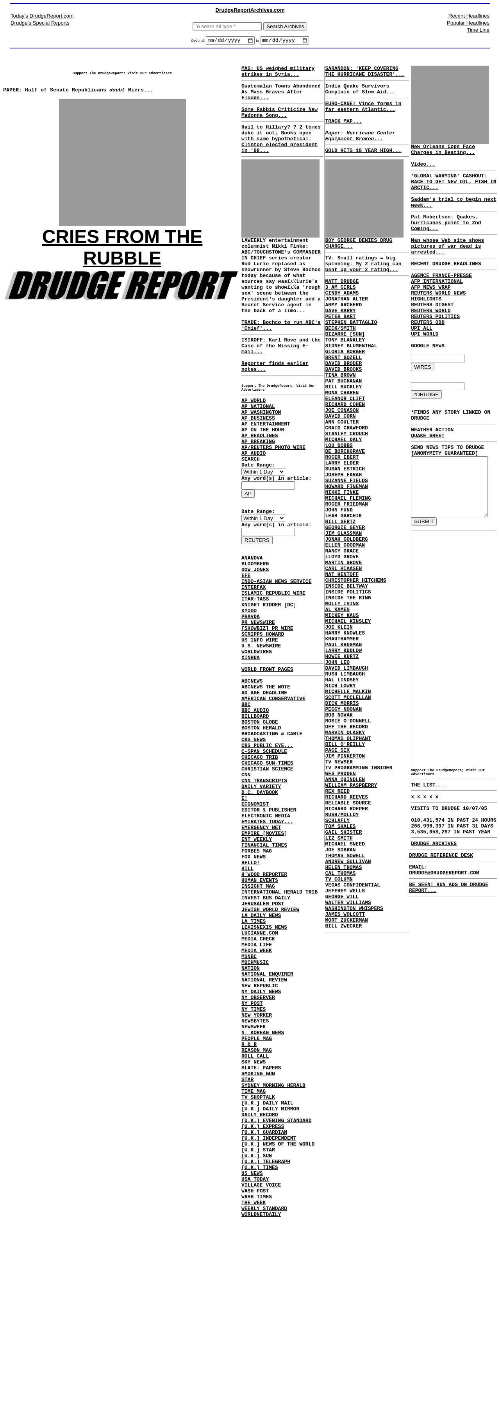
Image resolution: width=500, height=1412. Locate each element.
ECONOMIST (255, 916)
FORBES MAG (256, 972)
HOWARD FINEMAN (344, 549)
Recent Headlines (468, 16)
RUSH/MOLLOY (340, 943)
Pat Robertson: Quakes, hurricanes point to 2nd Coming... (442, 236)
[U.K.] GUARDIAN (264, 1310)
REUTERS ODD (424, 345)
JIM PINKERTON (343, 872)
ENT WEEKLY (256, 958)
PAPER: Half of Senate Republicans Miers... (78, 96)
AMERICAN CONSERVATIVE (273, 789)
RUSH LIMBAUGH (343, 774)
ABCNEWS (252, 768)
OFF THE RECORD (344, 837)
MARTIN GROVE (341, 640)
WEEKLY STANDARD (264, 1401)
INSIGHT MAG (258, 1014)
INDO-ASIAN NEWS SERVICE (276, 651)
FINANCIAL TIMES (264, 965)
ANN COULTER (340, 471)
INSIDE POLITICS (346, 675)
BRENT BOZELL (341, 394)
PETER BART (338, 345)
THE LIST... (424, 838)
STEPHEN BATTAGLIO (349, 352)
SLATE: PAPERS (261, 1232)
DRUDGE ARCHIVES (428, 905)
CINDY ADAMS (340, 317)
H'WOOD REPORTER (264, 1000)
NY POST (252, 1155)
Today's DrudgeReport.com (42, 16)
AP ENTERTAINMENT (265, 473)
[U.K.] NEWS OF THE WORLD (277, 1324)
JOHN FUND (337, 577)
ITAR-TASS (255, 672)
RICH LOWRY (338, 788)
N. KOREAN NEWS (262, 1190)
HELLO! (250, 986)
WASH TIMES (256, 1387)
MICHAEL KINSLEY (346, 711)
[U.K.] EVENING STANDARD (276, 1295)
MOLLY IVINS (340, 689)
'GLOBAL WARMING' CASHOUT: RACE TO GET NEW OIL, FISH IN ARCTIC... (449, 189)
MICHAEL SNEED (343, 978)
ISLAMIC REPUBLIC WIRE (273, 665)
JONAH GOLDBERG (344, 612)
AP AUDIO (253, 509)
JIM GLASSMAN (341, 605)
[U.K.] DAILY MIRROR (270, 1281)
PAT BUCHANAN (341, 422)
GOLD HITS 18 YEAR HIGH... (361, 165)
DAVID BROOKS (341, 408)
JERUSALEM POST (262, 1035)
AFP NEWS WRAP (426, 310)
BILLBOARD (255, 810)
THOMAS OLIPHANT (346, 851)
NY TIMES (253, 1162)
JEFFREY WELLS (343, 1034)
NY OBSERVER (258, 1148)
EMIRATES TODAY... (267, 937)
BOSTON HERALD (261, 824)
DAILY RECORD (259, 1288)
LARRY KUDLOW (341, 746)
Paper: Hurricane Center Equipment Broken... (358, 149)
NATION (250, 1113)
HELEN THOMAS (341, 1006)
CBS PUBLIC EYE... (267, 845)
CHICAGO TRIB (259, 859)
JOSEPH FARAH (341, 535)
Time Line (478, 30)
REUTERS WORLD (426, 331)
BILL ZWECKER (341, 1076)
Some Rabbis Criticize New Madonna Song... (279, 121)
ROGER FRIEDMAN (344, 570)
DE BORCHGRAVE (343, 507)
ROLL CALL (255, 1218)
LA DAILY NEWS (261, 1049)
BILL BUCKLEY (341, 429)
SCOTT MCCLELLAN (346, 802)
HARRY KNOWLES (343, 725)
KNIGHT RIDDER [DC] (268, 679)
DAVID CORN (338, 464)
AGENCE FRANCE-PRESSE (437, 296)
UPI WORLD (420, 359)
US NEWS (252, 1359)
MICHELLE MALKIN (346, 795)
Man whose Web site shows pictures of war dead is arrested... (443, 263)
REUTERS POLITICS (431, 338)
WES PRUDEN (338, 893)
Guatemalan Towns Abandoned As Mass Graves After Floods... (281, 97)
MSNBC (249, 1099)
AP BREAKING (258, 495)
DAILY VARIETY (261, 895)
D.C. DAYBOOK (259, 902)
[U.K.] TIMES (259, 1352)
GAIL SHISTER (341, 964)
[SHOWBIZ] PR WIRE (267, 707)
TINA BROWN (338, 415)
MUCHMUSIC (255, 1106)
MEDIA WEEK (256, 1092)
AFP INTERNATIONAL (433, 303)
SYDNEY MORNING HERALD (273, 1253)
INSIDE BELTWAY (344, 668)
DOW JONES (255, 637)
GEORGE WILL (340, 1041)
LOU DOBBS (337, 500)
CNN (245, 881)
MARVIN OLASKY (343, 844)
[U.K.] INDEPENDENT (268, 1317)
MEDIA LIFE (256, 1084)
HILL (247, 993)
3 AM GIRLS (338, 310)
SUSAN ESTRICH (343, 528)
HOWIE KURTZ (340, 753)
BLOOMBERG (255, 630)
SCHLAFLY (335, 950)
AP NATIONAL (258, 452)
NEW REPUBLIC (259, 1134)
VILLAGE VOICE (261, 1373)
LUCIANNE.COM (259, 1070)
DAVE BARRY (338, 338)
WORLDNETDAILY (261, 1408)
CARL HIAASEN (341, 647)
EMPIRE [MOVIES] (264, 951)
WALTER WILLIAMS (346, 1048)
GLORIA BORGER (343, 387)
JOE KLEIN (337, 718)
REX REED (335, 915)
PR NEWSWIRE (258, 700)
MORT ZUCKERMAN (344, 1069)
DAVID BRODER (341, 401)
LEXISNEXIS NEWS (264, 1063)
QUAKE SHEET (424, 471)
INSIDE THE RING (346, 682)
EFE (245, 644)
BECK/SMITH (338, 359)
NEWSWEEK (253, 1183)
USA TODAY (255, 1366)
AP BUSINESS (258, 466)
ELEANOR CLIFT (343, 443)
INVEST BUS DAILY (265, 1028)
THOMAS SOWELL (343, 992)
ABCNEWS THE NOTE (265, 775)
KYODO (249, 686)
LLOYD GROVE (340, 633)
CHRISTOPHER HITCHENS (353, 661)
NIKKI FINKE (340, 556)
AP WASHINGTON (261, 459)
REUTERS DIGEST (428, 324)
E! (244, 909)
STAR (247, 1246)
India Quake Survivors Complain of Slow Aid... (358, 94)
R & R (249, 1204)
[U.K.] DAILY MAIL (267, 1274)
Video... (419, 169)
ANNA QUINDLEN (343, 900)
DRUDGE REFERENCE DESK (437, 918)
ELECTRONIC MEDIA (265, 930)
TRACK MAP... (341, 131)
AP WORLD (253, 445)
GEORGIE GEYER (343, 598)
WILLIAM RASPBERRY (349, 908)
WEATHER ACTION (428, 464)
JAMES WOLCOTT (343, 1062)
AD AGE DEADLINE (264, 782)
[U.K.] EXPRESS (262, 1303)
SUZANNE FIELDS (344, 542)
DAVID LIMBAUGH (344, 767)
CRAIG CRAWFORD (344, 479)
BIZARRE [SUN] (343, 366)
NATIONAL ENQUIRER (267, 1120)
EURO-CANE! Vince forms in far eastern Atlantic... (361, 114)
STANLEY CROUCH (344, 486)
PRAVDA (250, 693)
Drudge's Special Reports (40, 23)
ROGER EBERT (340, 514)
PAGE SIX (335, 865)
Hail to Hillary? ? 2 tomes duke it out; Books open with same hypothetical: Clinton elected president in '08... (281, 151)
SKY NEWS (253, 1225)
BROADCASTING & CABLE (271, 831)
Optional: (198, 42)
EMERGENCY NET (261, 944)
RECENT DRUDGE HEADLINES (442, 283)
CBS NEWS (253, 838)
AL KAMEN (335, 697)
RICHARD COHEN (343, 450)
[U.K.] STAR (258, 1331)
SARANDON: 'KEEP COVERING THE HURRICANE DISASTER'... (363, 74)
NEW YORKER (256, 1169)
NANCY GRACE (340, 626)
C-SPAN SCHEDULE (264, 852)
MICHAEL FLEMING (346, 563)
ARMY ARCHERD (341, 331)
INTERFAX (253, 658)
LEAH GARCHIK (341, 584)
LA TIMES (253, 1056)
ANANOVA (252, 623)
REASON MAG (256, 1211)
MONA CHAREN (340, 436)
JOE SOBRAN (338, 985)
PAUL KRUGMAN (341, 739)
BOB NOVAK (337, 823)
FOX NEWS (253, 979)
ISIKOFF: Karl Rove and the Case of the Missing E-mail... (281, 381)
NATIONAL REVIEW (264, 1127)
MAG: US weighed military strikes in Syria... (277, 74)
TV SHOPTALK (258, 1267)
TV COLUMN (337, 1020)
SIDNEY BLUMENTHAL (349, 380)
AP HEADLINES (259, 488)
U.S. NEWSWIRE (261, 728)
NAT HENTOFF (340, 654)
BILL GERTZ (338, 591)
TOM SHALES (338, 957)
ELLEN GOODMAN (343, 619)
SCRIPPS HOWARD (262, 714)
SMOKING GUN (258, 1239)
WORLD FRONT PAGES (267, 755)
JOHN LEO (335, 760)
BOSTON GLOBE (259, 817)
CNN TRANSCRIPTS (264, 888)
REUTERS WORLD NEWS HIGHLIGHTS (451, 317)
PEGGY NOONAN (341, 816)
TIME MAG (253, 1260)
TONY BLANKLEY (343, 373)
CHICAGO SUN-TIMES (267, 866)
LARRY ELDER (340, 521)
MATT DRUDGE (340, 303)
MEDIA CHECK (258, 1077)
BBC (245, 796)
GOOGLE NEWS (424, 373)
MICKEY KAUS (340, 704)
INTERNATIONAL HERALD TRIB (279, 1021)
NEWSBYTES (255, 1176)
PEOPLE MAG (256, 1197)
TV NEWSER (337, 879)
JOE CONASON (340, 457)
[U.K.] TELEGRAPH (265, 1345)
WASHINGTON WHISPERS (352, 1055)
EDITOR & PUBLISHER (268, 923)
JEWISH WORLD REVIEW (270, 1042)
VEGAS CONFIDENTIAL (350, 1027)
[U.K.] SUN (256, 1338)
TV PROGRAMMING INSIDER (357, 886)
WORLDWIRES (256, 735)
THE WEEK (253, 1394)
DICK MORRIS (340, 809)
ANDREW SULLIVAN (346, 999)
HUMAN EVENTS (259, 1007)
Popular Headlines (468, 23)
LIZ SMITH (337, 971)
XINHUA (250, 742)
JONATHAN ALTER (344, 324)
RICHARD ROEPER (344, 936)
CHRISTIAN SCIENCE (267, 874)
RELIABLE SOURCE (346, 929)
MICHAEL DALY (341, 493)
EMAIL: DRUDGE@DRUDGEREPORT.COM (450, 931)
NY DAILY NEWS (261, 1141)
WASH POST (255, 1380)
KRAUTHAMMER (340, 732)
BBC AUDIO (255, 803)
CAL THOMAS (338, 1013)
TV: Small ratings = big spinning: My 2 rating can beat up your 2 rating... (361, 283)
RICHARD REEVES (344, 922)
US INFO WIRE (259, 721)
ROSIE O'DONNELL (346, 830)
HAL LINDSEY (340, 781)
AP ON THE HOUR (262, 480)
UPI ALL (418, 352)
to (257, 42)
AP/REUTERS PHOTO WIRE (273, 502)
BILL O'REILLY (343, 858)
